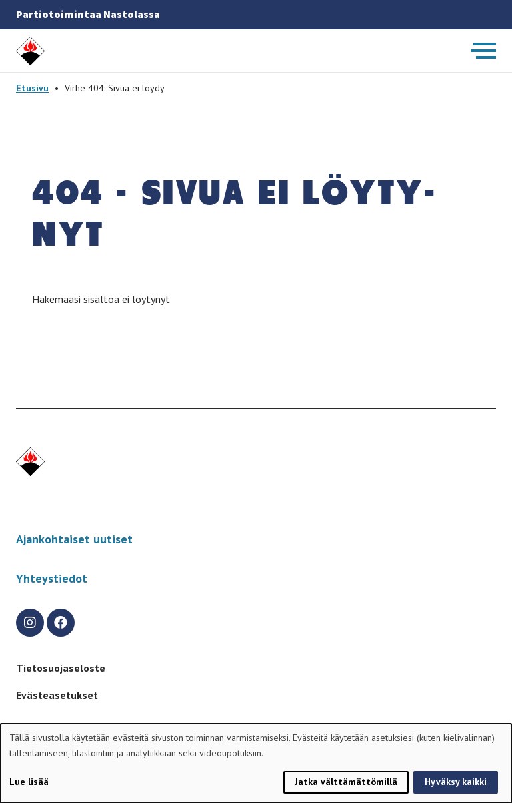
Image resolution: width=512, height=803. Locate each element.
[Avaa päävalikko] (483, 50)
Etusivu (32, 88)
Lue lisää (29, 782)
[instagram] (30, 623)
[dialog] (256, 763)
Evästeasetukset (57, 695)
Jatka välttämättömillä (346, 782)
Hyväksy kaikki (456, 782)
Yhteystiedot (51, 578)
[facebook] (61, 623)
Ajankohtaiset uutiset (74, 539)
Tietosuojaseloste (60, 667)
